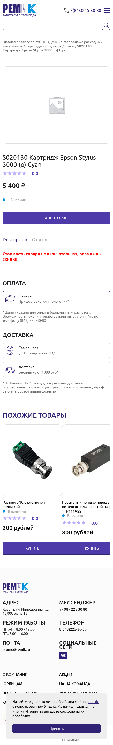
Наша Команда (74, 684)
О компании (15, 674)
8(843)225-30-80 (73, 629)
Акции (65, 674)
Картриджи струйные (44, 46)
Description (15, 239)
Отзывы (41, 239)
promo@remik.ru (16, 649)
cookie (93, 702)
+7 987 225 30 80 (73, 609)
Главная (9, 42)
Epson (69, 46)
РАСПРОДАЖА (47, 42)
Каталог (25, 42)
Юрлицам (12, 684)
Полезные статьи (20, 693)
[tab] (16, 239)
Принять (56, 728)
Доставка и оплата (78, 693)
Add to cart (56, 218)
